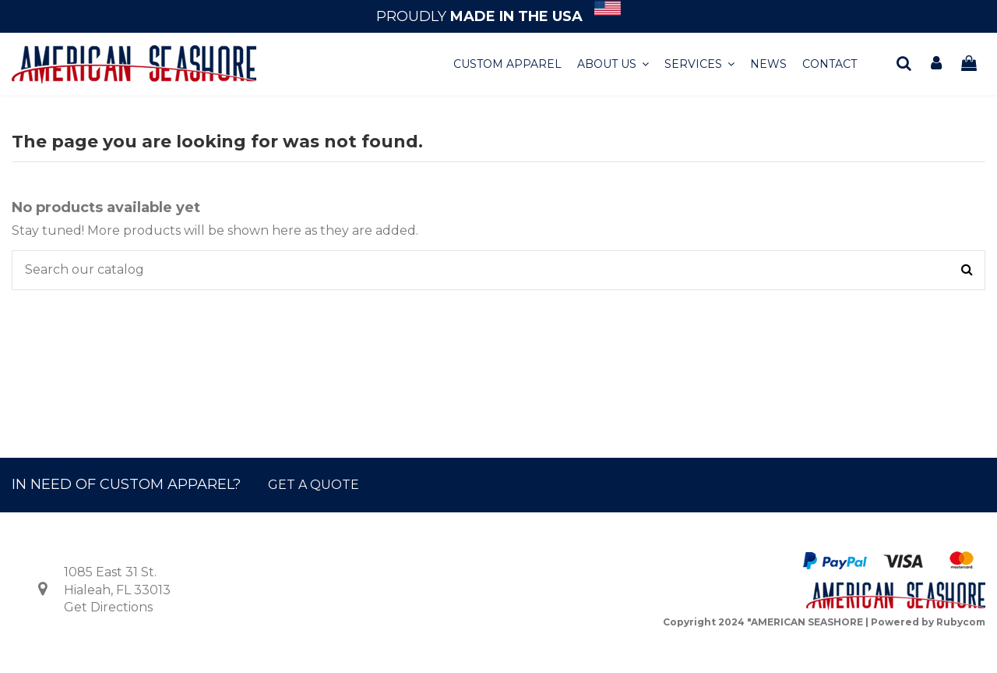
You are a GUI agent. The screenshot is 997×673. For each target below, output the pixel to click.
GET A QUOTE (313, 484)
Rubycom (960, 622)
